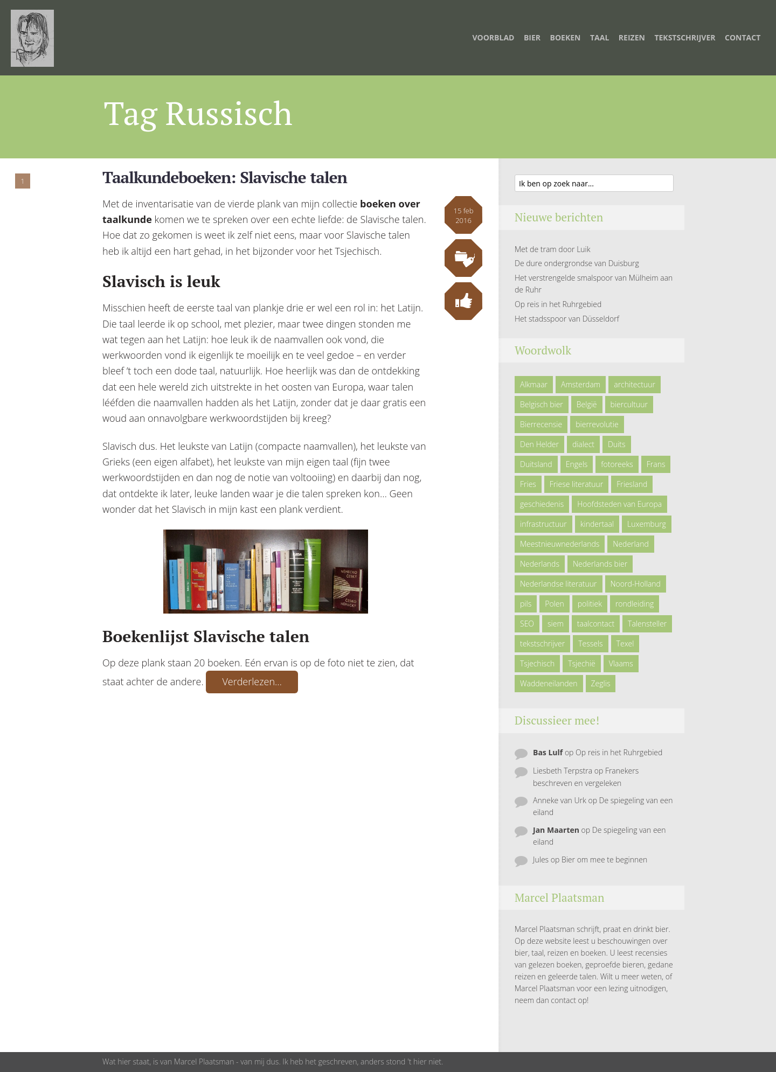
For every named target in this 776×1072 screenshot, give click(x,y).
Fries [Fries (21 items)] (528, 484)
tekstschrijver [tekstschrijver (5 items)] (542, 643)
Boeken (565, 37)
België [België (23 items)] (587, 404)
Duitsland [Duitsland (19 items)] (536, 464)
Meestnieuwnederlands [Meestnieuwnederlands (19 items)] (559, 544)
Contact (742, 37)
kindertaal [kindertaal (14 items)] (597, 524)
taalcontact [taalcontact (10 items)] (595, 623)
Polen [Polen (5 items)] (554, 603)
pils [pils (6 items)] (525, 603)
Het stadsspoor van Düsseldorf (567, 319)
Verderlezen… (252, 681)
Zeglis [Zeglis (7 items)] (601, 683)
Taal (599, 37)
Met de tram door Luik (553, 249)
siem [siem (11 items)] (556, 623)
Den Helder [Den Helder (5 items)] (539, 444)
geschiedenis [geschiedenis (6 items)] (542, 504)
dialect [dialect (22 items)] (583, 444)
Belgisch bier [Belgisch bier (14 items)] (541, 404)
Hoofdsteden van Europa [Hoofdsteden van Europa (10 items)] (619, 504)
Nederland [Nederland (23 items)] (630, 544)
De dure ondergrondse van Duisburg (577, 263)
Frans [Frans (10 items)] (656, 464)
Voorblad (493, 37)
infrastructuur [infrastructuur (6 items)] (543, 524)
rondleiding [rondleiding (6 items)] (634, 603)
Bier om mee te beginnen (604, 859)
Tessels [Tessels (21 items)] (590, 643)
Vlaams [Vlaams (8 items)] (621, 663)
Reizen (632, 37)
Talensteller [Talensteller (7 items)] (647, 623)
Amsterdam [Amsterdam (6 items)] (580, 384)
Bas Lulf (548, 752)
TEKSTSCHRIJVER (684, 37)
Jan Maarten (556, 830)
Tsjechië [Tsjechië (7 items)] (581, 663)
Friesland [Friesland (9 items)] (631, 484)
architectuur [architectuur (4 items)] (634, 384)
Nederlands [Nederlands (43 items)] (539, 564)
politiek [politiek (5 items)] (590, 603)
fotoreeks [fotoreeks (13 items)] (617, 464)
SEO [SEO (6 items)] (527, 623)
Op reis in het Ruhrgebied (558, 304)
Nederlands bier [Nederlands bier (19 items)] (600, 564)
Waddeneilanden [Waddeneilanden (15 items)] (549, 683)
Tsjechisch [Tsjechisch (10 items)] (537, 663)
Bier (532, 37)
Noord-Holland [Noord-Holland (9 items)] (636, 584)
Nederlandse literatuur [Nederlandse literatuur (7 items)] (558, 584)
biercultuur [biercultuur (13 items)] (629, 404)
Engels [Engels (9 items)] (577, 464)
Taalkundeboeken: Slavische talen (224, 177)
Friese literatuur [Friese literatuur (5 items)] (576, 484)
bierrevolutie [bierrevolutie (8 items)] (597, 424)
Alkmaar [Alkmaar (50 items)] (534, 384)
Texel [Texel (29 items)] (625, 643)
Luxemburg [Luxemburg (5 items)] (646, 524)
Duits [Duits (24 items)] (617, 444)
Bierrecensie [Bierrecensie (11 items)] (541, 424)
